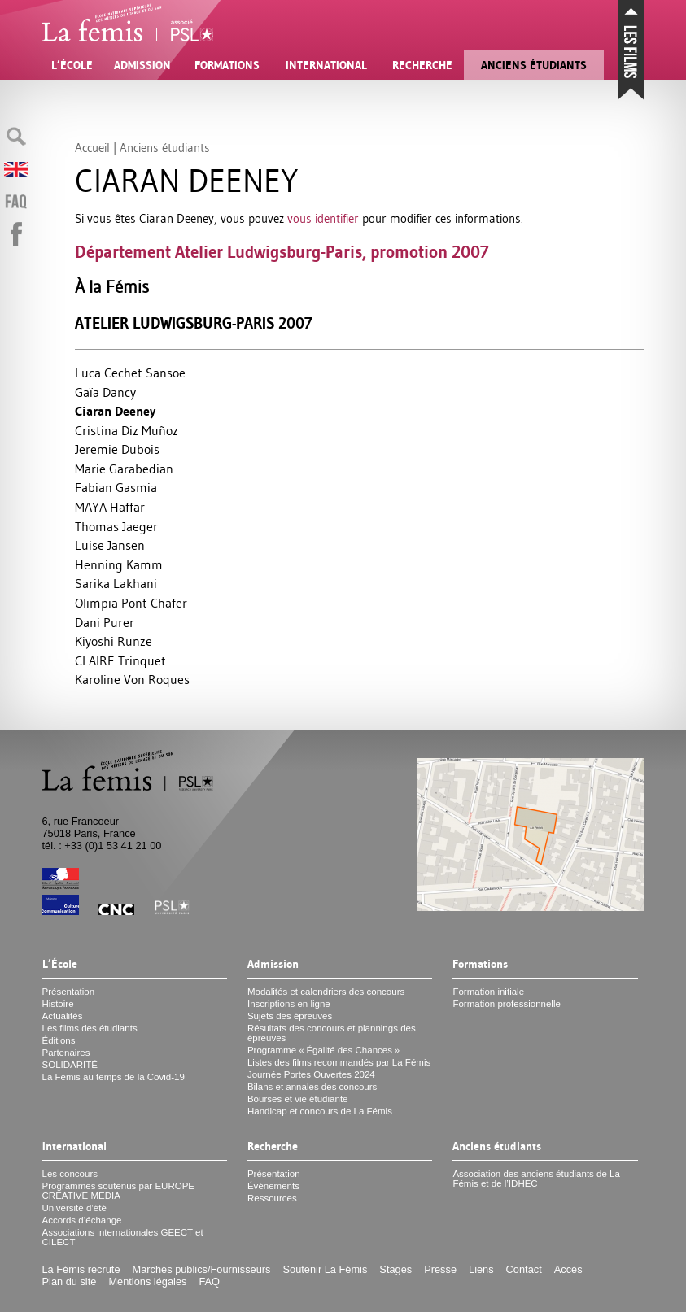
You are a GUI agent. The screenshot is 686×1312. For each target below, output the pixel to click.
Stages (395, 1269)
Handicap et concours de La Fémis (319, 1111)
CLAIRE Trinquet (120, 660)
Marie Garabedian (124, 468)
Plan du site (69, 1281)
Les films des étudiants (90, 1028)
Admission (142, 65)
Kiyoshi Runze (113, 641)
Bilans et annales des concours (312, 1087)
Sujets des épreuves (289, 1016)
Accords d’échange (82, 1220)
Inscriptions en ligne (288, 1004)
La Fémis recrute (81, 1269)
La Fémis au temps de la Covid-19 (113, 1077)
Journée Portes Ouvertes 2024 (311, 1074)
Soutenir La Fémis (325, 1269)
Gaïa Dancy (105, 392)
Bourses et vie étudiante (297, 1099)
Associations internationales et (122, 1237)
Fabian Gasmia (116, 487)
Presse (440, 1269)
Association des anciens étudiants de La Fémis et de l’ (536, 1178)
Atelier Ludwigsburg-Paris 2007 (193, 323)
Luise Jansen (110, 545)
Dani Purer (104, 622)
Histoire (58, 1004)
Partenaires (66, 1052)
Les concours (70, 1174)
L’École (72, 65)
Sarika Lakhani (116, 583)
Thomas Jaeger (116, 526)
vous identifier (323, 218)
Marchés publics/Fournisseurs (202, 1269)
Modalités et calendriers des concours (325, 991)
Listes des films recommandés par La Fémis (338, 1062)
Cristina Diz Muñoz (126, 430)
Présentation (68, 991)
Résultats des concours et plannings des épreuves (331, 1033)
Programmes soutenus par (118, 1191)
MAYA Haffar (110, 507)
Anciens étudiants (534, 65)
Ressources (272, 1198)
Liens (481, 1269)
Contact (524, 1269)
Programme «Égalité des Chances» (323, 1050)
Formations (227, 65)
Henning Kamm (119, 564)
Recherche (422, 65)
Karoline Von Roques (132, 679)
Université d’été (74, 1208)
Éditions (59, 1040)
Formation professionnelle (506, 1004)
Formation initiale (488, 991)
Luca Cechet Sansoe (130, 372)
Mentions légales (147, 1281)
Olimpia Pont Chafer (131, 603)
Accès (568, 1269)
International (326, 65)
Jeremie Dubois (117, 449)
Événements (273, 1186)
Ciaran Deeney (115, 411)
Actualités (62, 1016)
